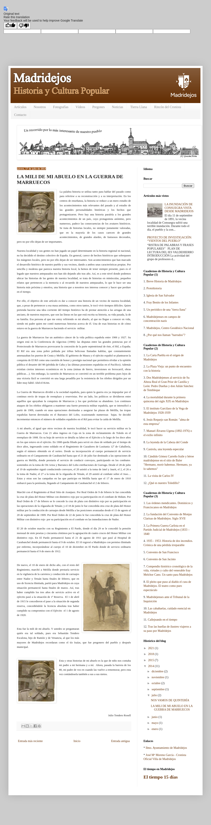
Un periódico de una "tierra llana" (166, 309)
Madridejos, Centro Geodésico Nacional (170, 328)
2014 (151, 666)
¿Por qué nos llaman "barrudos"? (165, 335)
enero (155, 729)
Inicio (76, 741)
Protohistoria (154, 288)
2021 (151, 648)
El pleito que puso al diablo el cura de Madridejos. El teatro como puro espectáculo (167, 586)
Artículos (20, 107)
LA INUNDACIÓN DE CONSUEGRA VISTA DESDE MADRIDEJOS (179, 208)
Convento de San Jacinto (161, 559)
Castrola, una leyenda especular (165, 449)
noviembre (158, 677)
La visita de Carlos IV (161, 475)
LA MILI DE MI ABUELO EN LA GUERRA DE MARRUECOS (172, 707)
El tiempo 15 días (160, 777)
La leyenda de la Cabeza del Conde (167, 442)
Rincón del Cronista (167, 107)
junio (154, 717)
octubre (156, 683)
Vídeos (80, 107)
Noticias (117, 107)
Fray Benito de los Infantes (162, 302)
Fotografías (60, 107)
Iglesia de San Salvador (160, 295)
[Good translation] (10, 25)
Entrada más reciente (30, 741)
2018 (151, 654)
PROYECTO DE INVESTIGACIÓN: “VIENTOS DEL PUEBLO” (169, 239)
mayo (155, 722)
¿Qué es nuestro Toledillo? (163, 483)
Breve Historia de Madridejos (163, 281)
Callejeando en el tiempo (162, 619)
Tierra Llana (138, 107)
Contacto (20, 115)
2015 (151, 660)
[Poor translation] (24, 25)
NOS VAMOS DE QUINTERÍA (170, 700)
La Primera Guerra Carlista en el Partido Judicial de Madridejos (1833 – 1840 (166, 530)
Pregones (98, 107)
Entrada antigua (120, 741)
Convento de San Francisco (162, 552)
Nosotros (40, 107)
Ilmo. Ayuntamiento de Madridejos (166, 747)
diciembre (157, 671)
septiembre (158, 689)
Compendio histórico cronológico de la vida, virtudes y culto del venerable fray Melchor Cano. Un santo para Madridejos (168, 570)
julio (154, 695)
